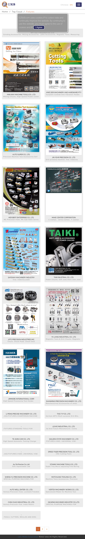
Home (5, 12)
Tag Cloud (17, 12)
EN (71, 5)
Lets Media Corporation (28, 537)
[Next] (47, 529)
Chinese (64, 5)
